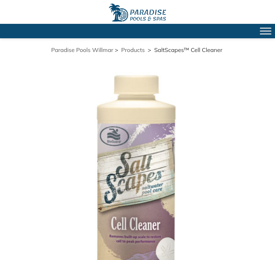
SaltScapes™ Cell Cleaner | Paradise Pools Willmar (137, 13)
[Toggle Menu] (265, 30)
